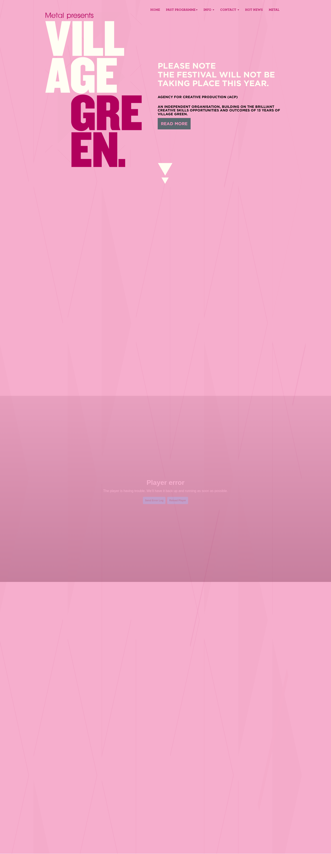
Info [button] (208, 9)
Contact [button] (229, 9)
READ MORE (174, 123)
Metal (274, 9)
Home (155, 9)
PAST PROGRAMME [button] (182, 9)
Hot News (254, 9)
